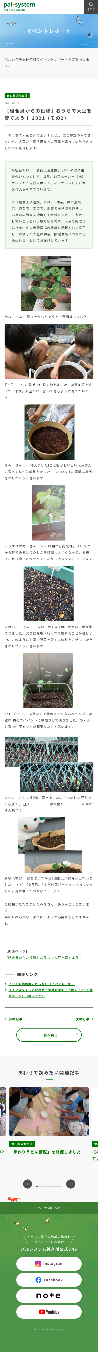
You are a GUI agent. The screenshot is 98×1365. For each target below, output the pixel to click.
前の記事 (15, 1019)
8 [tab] (56, 1186)
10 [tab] (61, 1186)
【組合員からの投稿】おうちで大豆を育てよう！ (43, 957)
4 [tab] (45, 1186)
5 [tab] (48, 1186)
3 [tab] (42, 1186)
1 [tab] (37, 1186)
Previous (27, 1184)
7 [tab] (53, 1186)
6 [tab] (50, 1186)
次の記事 (82, 1019)
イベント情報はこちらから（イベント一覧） (41, 984)
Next (70, 1184)
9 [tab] (59, 1186)
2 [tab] (39, 1186)
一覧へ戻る (49, 1035)
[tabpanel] (49, 1128)
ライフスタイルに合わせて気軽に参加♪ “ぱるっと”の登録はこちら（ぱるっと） (50, 993)
